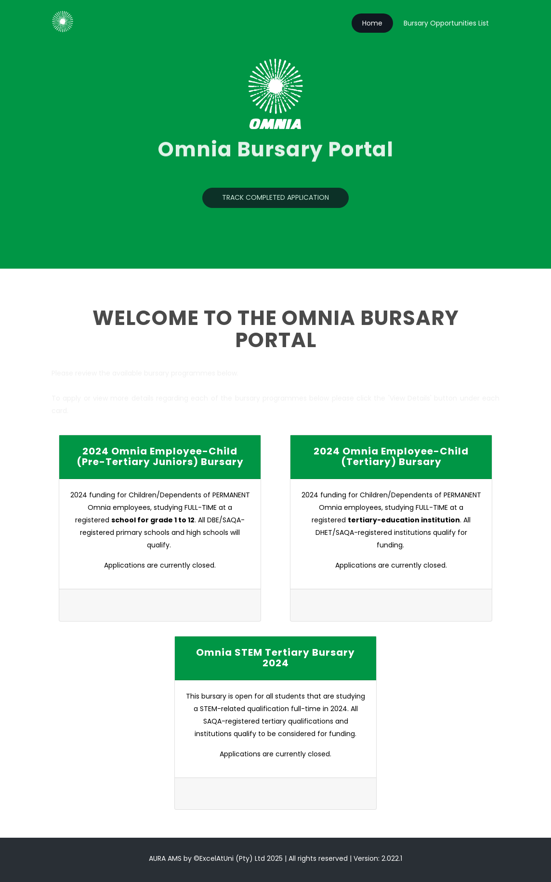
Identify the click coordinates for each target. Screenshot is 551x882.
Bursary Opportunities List (446, 23)
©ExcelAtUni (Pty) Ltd (229, 858)
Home (372, 23)
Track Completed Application (275, 199)
